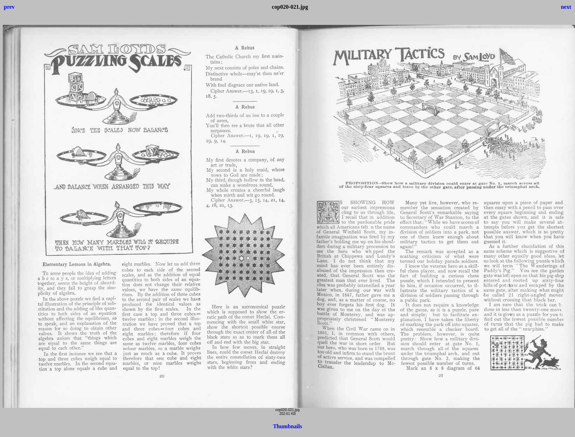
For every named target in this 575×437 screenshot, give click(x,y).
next (566, 7)
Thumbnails (287, 426)
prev (9, 7)
